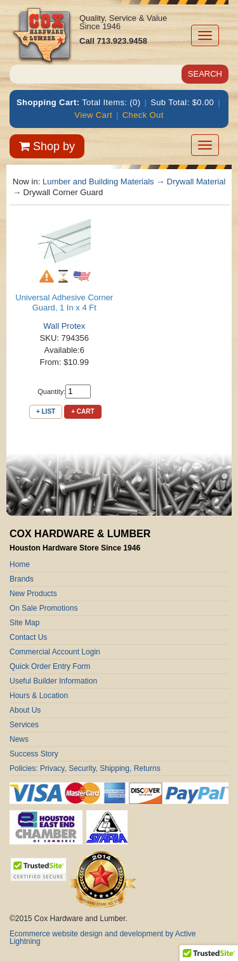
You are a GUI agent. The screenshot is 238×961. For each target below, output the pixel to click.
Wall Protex (64, 326)
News (19, 739)
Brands (22, 579)
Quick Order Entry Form (50, 666)
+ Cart (82, 411)
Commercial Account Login (55, 651)
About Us (25, 710)
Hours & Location (39, 695)
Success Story (34, 753)
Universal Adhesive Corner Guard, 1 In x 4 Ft (64, 302)
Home (20, 564)
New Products (33, 593)
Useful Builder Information (53, 681)
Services (24, 724)
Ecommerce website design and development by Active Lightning (103, 937)
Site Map (24, 622)
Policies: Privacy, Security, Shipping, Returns (85, 768)
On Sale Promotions (43, 608)
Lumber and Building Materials (98, 181)
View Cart (93, 115)
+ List (45, 411)
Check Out (143, 115)
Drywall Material (196, 181)
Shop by (47, 146)
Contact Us (28, 637)
